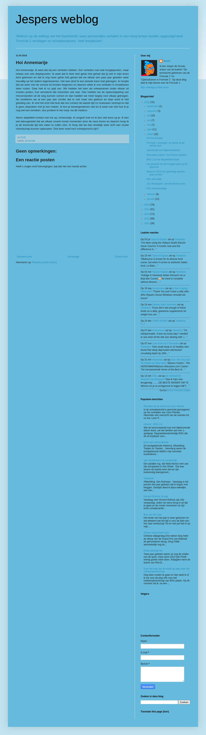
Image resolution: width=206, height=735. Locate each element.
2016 (147, 102)
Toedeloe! (149, 478)
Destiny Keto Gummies (164, 304)
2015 (147, 204)
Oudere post (121, 256)
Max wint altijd (154, 179)
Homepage (73, 256)
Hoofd (166, 61)
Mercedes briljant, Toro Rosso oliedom (167, 155)
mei (149, 124)
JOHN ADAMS (160, 320)
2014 (147, 209)
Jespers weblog (57, 19)
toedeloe (180, 239)
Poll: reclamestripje (157, 188)
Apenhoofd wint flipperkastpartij (163, 150)
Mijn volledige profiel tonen (155, 87)
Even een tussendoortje (156, 442)
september (153, 106)
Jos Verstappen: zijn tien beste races (166, 183)
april (149, 129)
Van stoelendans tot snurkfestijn (160, 460)
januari (151, 199)
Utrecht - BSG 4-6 (153, 424)
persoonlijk (30, 141)
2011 (147, 223)
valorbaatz (157, 359)
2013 (147, 214)
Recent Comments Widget (178, 390)
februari (151, 194)
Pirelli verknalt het (153, 550)
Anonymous (158, 288)
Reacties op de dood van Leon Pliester (164, 406)
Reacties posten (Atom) (44, 262)
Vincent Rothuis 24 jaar (156, 496)
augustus (152, 111)
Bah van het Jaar (153, 514)
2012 (147, 218)
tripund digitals (159, 239)
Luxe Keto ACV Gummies (165, 343)
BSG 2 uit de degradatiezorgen (163, 159)
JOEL (155, 376)
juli (149, 115)
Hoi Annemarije (155, 138)
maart (150, 134)
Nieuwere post (24, 256)
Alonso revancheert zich (156, 532)
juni (149, 120)
